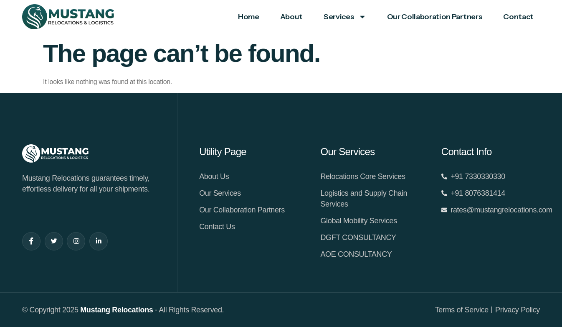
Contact (518, 16)
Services (345, 17)
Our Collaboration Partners (435, 16)
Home (248, 16)
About (291, 16)
